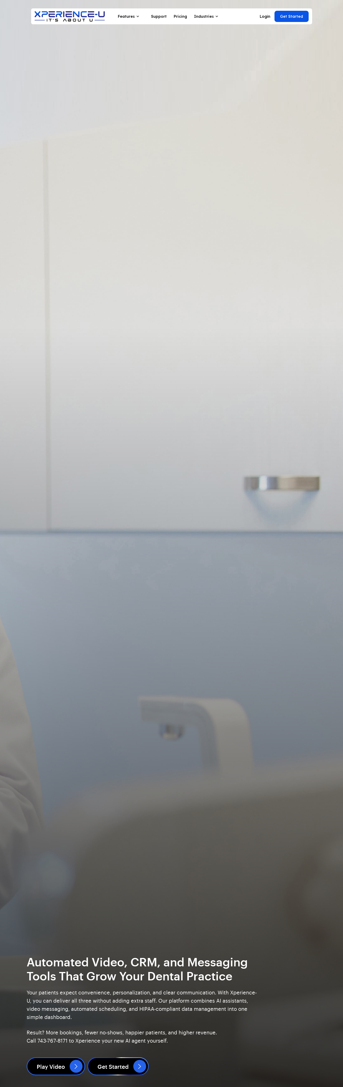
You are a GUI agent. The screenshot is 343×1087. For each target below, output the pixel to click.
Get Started (291, 16)
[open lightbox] (55, 1066)
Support (159, 16)
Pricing (180, 16)
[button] (131, 16)
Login (265, 16)
